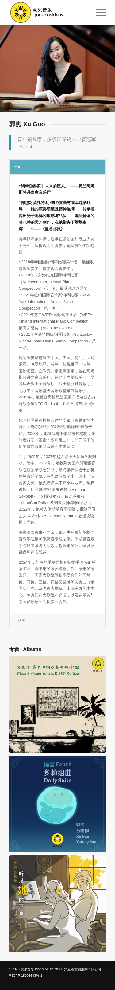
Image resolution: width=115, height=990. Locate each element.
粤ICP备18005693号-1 (25, 975)
